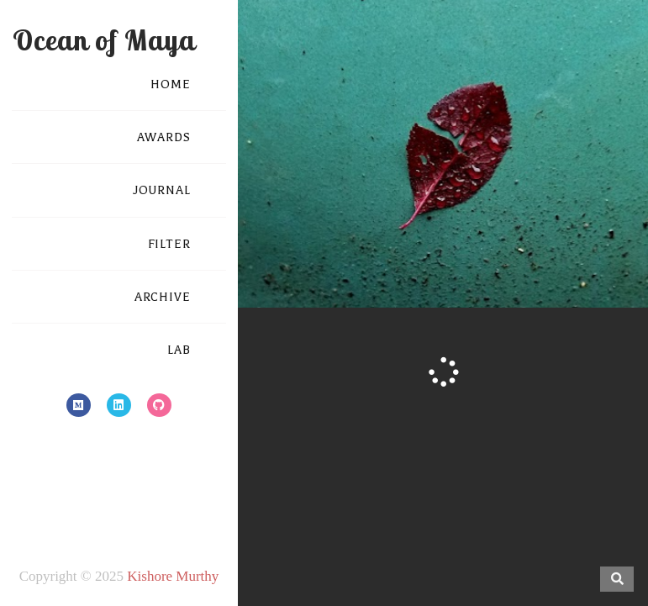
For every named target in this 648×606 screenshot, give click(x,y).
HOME (170, 84)
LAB (179, 350)
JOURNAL (162, 190)
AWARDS (164, 137)
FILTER (169, 244)
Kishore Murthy (173, 576)
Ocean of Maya (104, 40)
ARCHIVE (162, 297)
